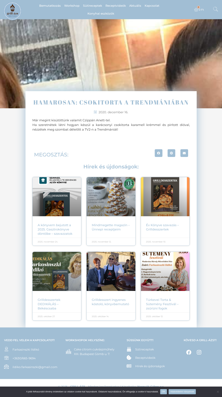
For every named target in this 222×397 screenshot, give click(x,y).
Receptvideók (115, 5)
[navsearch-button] (215, 9)
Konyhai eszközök (100, 13)
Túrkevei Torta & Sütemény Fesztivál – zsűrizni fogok (162, 304)
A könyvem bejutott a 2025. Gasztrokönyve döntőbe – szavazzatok (55, 229)
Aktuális (135, 5)
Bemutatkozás (50, 5)
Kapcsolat (152, 5)
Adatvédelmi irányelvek (182, 391)
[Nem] (217, 391)
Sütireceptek (92, 5)
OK (163, 391)
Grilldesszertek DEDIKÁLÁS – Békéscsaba (49, 304)
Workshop (72, 5)
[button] (158, 153)
